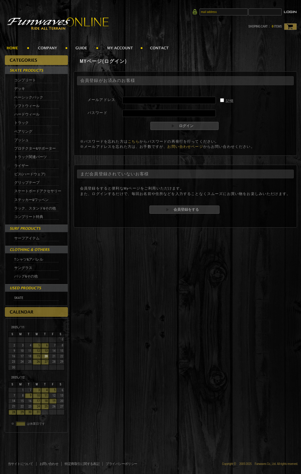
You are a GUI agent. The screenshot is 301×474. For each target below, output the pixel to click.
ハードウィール (27, 114)
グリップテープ (27, 182)
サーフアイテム (27, 238)
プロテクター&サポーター (35, 148)
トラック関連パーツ (30, 157)
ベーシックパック (28, 97)
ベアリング (23, 131)
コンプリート (25, 80)
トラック (21, 123)
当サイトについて (20, 464)
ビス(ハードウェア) (29, 174)
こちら (133, 141)
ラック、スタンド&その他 (35, 208)
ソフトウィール (27, 106)
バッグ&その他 (26, 276)
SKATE (18, 298)
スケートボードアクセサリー (37, 191)
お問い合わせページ (185, 146)
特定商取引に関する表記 (82, 464)
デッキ (19, 88)
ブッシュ (21, 140)
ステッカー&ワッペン (31, 200)
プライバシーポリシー (121, 464)
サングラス (23, 268)
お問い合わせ (49, 464)
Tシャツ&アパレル (28, 259)
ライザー (21, 166)
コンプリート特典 (28, 217)
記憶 (230, 101)
